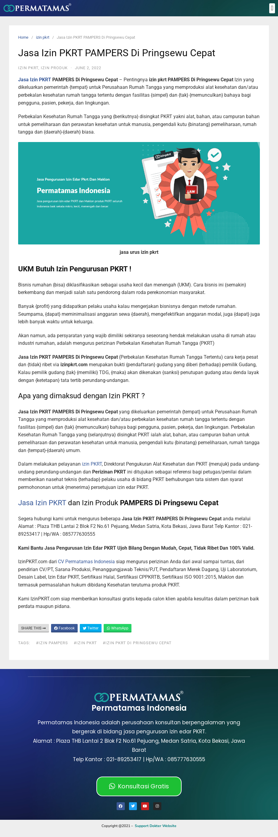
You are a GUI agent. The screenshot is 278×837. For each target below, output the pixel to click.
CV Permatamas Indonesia (86, 561)
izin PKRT (91, 464)
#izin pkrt (85, 643)
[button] (272, 8)
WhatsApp (117, 628)
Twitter (91, 628)
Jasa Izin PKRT (34, 79)
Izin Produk (54, 68)
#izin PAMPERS (52, 643)
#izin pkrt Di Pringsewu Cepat (137, 643)
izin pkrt (42, 37)
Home (23, 37)
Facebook (64, 628)
